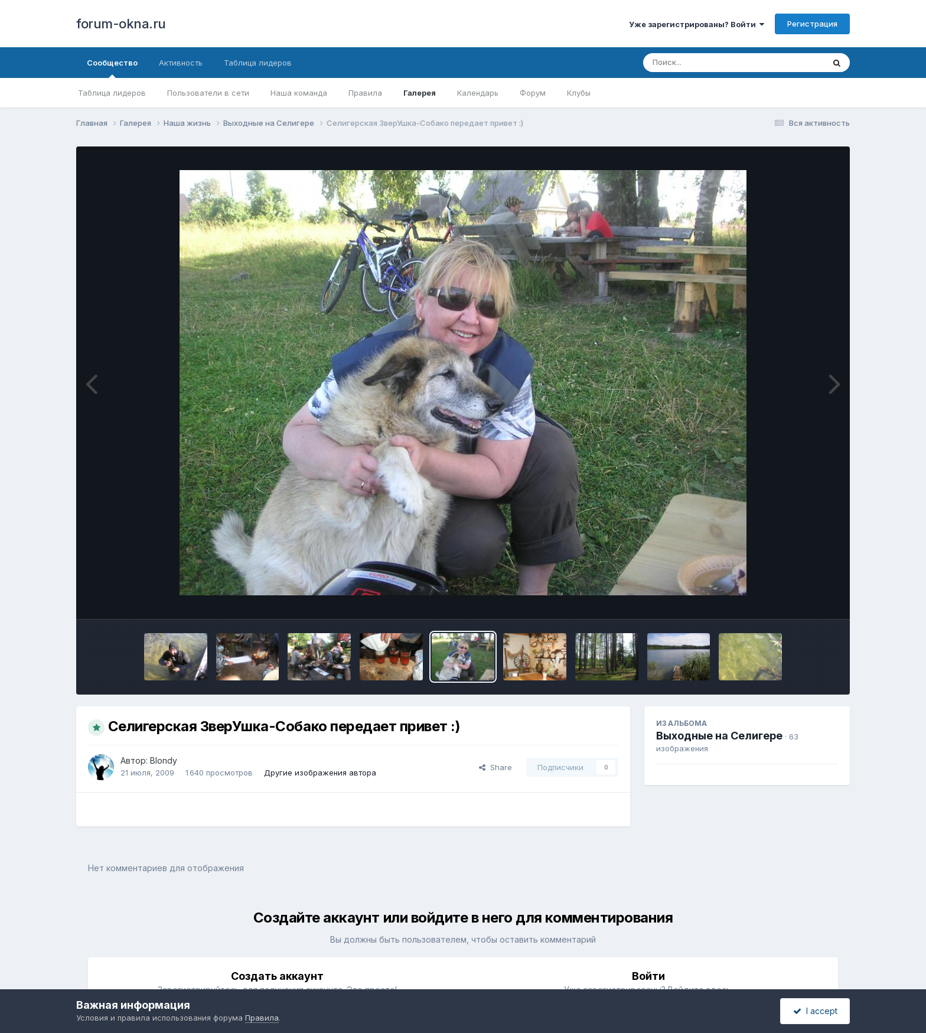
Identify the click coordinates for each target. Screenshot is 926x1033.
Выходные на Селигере (719, 735)
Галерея (419, 92)
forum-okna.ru (121, 23)
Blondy (163, 760)
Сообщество (112, 68)
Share (495, 767)
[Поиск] (711, 62)
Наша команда (298, 92)
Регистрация (812, 23)
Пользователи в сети (208, 92)
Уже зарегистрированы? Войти (696, 24)
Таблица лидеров (112, 92)
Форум (533, 92)
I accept (815, 1011)
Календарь (477, 92)
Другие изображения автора (320, 772)
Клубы (579, 92)
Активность (181, 62)
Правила (365, 92)
